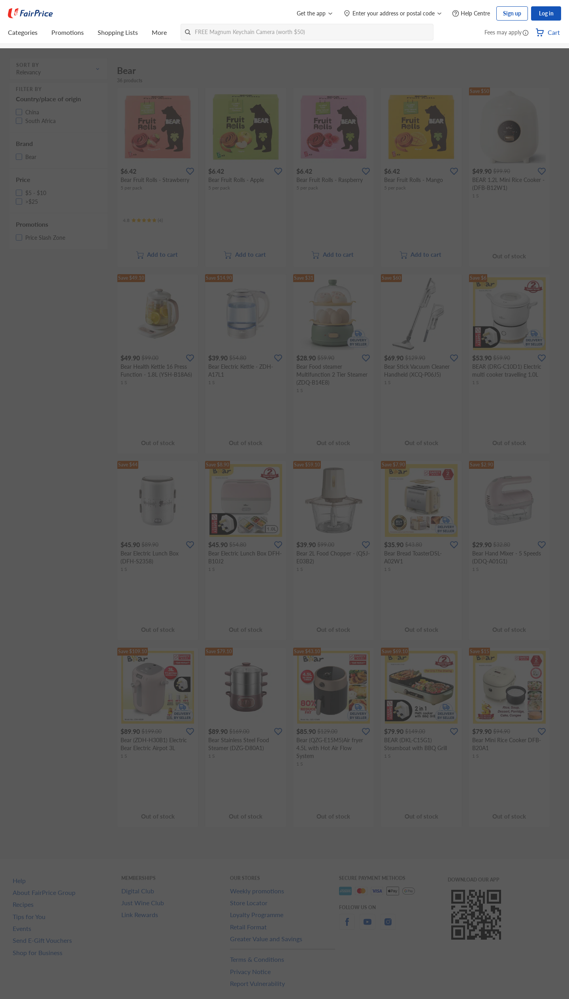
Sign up (512, 13)
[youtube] (367, 926)
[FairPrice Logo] (30, 13)
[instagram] (388, 926)
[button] (525, 33)
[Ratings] (143, 220)
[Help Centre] (471, 13)
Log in (546, 13)
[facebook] (347, 926)
